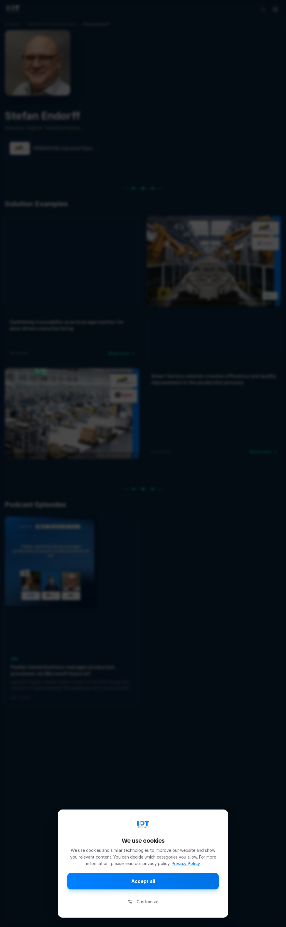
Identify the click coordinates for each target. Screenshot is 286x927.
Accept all (143, 881)
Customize (143, 901)
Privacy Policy (185, 863)
